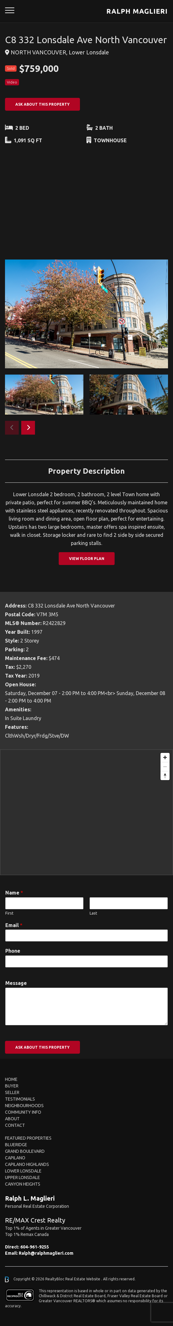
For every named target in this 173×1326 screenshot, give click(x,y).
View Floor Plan (86, 559)
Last (93, 913)
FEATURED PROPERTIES (28, 1138)
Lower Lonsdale (23, 1170)
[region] (86, 812)
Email (13, 925)
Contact (15, 1125)
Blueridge (16, 1144)
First (9, 913)
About (12, 1118)
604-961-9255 (34, 1246)
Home (11, 1079)
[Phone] (86, 961)
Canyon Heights (22, 1184)
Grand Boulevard (25, 1151)
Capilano (15, 1157)
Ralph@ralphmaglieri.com (46, 1253)
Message (16, 983)
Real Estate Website (83, 1279)
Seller (12, 1092)
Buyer (11, 1085)
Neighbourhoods (24, 1105)
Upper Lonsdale (22, 1177)
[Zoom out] (165, 766)
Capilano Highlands (27, 1164)
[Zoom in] (165, 757)
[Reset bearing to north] (165, 775)
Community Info (23, 1112)
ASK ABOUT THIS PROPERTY (42, 104)
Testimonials (20, 1099)
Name (14, 892)
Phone (12, 951)
